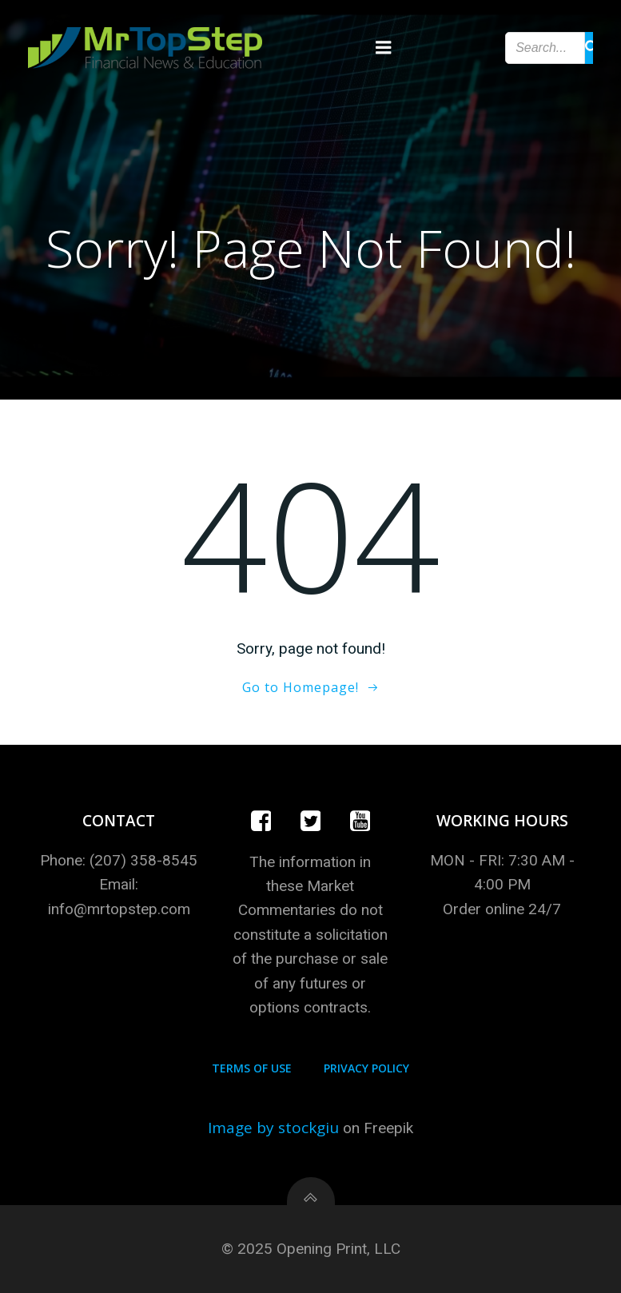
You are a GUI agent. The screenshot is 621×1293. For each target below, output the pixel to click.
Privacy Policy (366, 1068)
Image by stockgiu (273, 1127)
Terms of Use (252, 1068)
